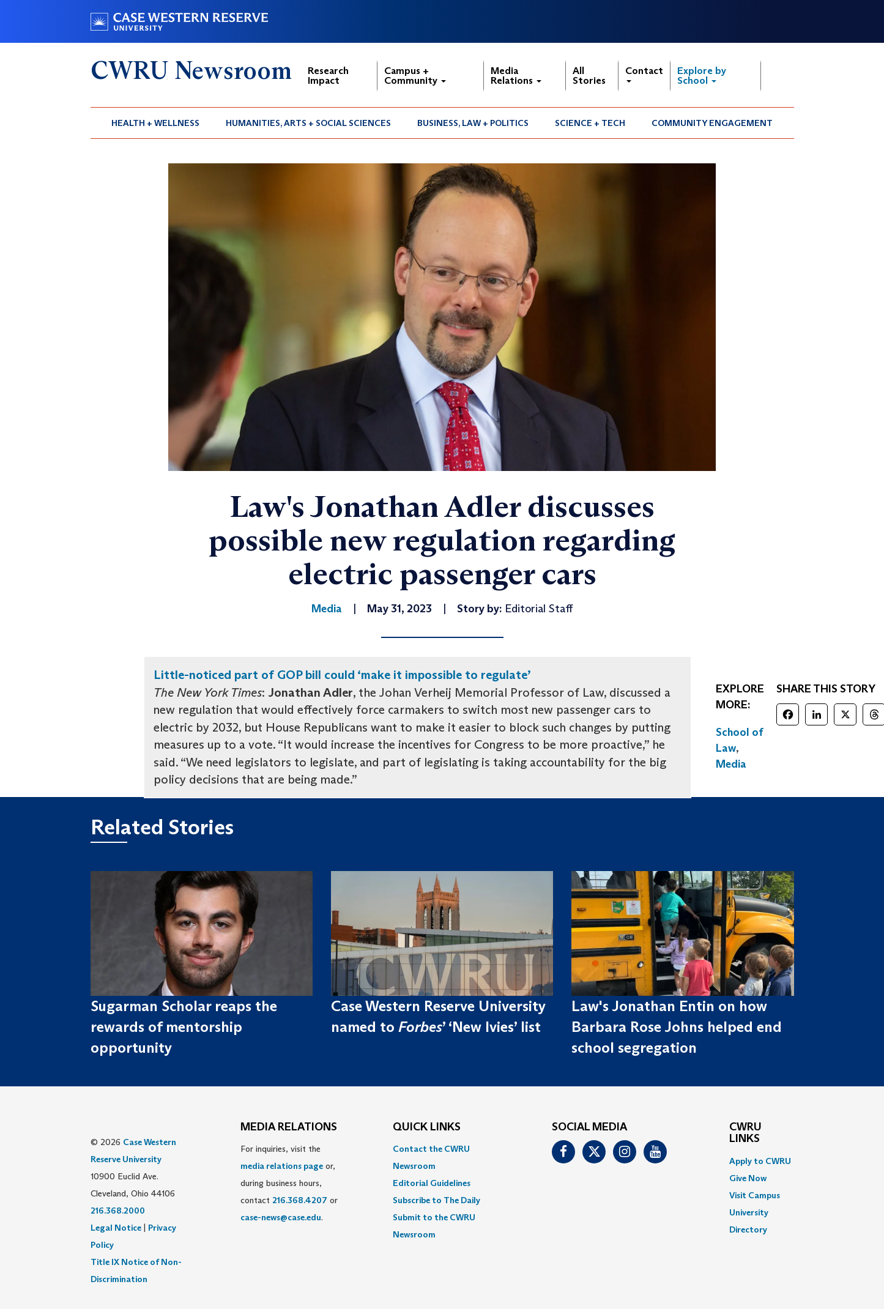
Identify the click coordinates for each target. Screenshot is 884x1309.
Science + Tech (590, 122)
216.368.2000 (118, 1210)
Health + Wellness (155, 122)
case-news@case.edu (280, 1217)
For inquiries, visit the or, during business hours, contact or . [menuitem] (289, 1183)
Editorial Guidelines (431, 1182)
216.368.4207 (299, 1200)
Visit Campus (754, 1195)
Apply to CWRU (760, 1160)
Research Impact (328, 75)
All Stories (589, 75)
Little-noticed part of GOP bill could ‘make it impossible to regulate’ (342, 674)
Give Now (748, 1178)
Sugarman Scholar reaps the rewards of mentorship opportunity (184, 1027)
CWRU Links (745, 1133)
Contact (644, 74)
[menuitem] (155, 123)
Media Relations (516, 75)
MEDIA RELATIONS (288, 1127)
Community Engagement (712, 122)
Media (731, 764)
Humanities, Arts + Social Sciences (308, 122)
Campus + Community (415, 75)
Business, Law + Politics (473, 122)
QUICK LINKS (427, 1127)
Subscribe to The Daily (436, 1200)
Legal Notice (116, 1227)
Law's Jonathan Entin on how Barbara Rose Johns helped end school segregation (676, 1027)
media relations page (281, 1165)
